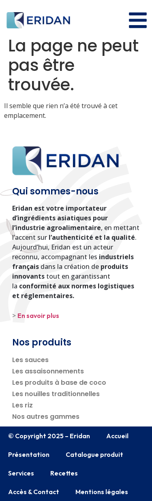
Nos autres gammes (45, 416)
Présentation (28, 454)
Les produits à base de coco (59, 382)
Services (21, 473)
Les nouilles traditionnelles (56, 394)
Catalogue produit (94, 454)
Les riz (22, 405)
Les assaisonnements (48, 371)
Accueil (117, 436)
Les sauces (30, 360)
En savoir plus (38, 315)
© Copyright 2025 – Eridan (49, 436)
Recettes (64, 473)
